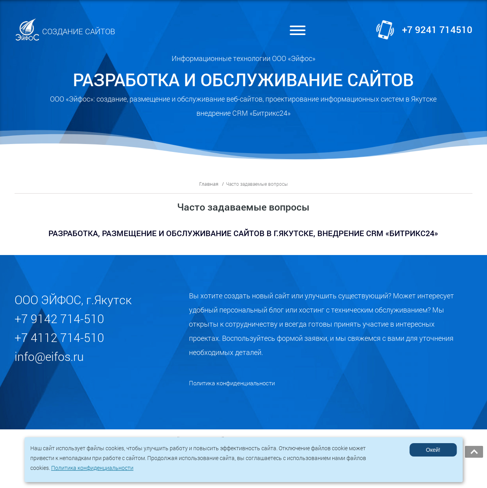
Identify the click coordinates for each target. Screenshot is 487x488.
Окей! (433, 450)
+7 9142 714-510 (59, 329)
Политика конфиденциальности (232, 393)
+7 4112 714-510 (59, 348)
